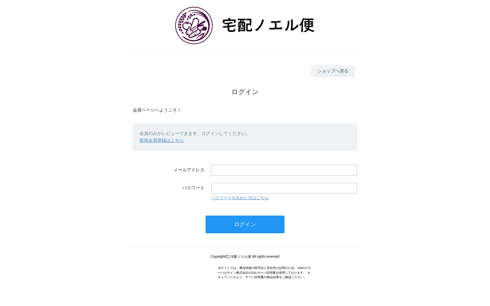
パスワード (193, 187)
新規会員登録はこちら (162, 140)
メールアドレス (189, 169)
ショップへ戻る (332, 70)
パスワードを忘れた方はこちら (239, 198)
